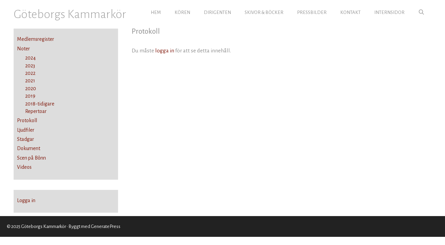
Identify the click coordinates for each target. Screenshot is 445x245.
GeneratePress (105, 226)
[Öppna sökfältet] (421, 12)
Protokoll (27, 120)
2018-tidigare (35, 104)
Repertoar (32, 111)
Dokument (28, 148)
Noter (23, 48)
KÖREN (182, 12)
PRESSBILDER (312, 12)
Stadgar (25, 139)
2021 (26, 80)
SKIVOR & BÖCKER (264, 12)
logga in (164, 50)
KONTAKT (350, 12)
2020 (26, 88)
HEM (156, 12)
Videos (24, 167)
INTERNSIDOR (389, 12)
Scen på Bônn (31, 158)
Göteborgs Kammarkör (70, 14)
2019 (26, 96)
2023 (26, 65)
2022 (26, 73)
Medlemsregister (35, 39)
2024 (26, 58)
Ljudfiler (25, 130)
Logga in (26, 200)
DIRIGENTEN (217, 12)
